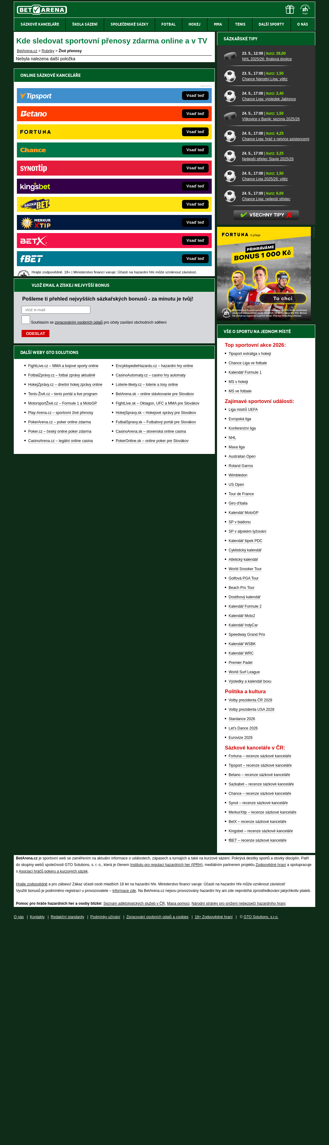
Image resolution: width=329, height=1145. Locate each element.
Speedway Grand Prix (247, 852)
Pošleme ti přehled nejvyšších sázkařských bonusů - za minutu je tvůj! (107, 89)
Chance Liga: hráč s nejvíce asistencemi (275, 357)
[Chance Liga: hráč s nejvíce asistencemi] (230, 354)
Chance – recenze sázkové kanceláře (260, 1011)
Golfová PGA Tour (244, 796)
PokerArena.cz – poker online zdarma (59, 212)
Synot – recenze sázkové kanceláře (258, 1021)
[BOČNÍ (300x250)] (264, 537)
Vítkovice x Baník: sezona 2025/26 (271, 337)
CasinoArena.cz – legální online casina (60, 231)
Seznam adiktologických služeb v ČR (134, 1121)
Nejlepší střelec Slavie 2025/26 (268, 377)
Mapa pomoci (178, 1121)
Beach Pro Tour (242, 806)
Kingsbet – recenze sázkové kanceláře (261, 1049)
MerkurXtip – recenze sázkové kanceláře (262, 1030)
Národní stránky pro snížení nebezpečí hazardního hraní (239, 1121)
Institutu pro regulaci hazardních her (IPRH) (166, 1083)
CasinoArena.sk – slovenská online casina (151, 221)
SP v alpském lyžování (247, 749)
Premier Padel (240, 881)
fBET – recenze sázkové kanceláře (257, 1058)
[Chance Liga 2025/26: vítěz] (230, 394)
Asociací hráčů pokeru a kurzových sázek (53, 1089)
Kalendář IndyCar (243, 843)
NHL (232, 656)
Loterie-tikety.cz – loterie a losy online (147, 174)
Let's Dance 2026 (243, 946)
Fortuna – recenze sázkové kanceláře (260, 974)
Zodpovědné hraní (271, 1083)
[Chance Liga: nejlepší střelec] (230, 414)
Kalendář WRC (241, 871)
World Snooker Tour (245, 787)
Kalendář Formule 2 (245, 824)
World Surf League (244, 890)
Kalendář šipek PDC (245, 759)
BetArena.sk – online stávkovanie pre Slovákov (155, 184)
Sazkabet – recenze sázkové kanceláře (261, 1002)
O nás (19, 1135)
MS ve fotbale (240, 609)
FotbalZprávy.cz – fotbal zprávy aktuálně (61, 165)
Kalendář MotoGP (243, 731)
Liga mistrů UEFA (243, 627)
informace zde (124, 1109)
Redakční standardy (67, 1135)
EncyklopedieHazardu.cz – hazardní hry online (154, 156)
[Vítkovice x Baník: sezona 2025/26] (230, 334)
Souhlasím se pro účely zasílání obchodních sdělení (99, 112)
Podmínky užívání (105, 1135)
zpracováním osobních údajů (79, 112)
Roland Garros (241, 684)
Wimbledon (238, 693)
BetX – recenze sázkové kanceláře (257, 1040)
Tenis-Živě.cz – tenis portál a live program (62, 184)
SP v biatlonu (240, 740)
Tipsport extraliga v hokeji (250, 572)
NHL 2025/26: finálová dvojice (267, 277)
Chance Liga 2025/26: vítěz (265, 397)
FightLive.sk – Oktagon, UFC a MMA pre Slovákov (157, 193)
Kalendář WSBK (242, 862)
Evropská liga (240, 637)
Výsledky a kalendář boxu (250, 899)
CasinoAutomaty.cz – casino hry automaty (150, 165)
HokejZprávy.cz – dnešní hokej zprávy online (65, 174)
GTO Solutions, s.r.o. (261, 1135)
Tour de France (241, 712)
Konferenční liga (242, 646)
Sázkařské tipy (241, 257)
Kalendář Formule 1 (245, 590)
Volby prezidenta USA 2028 (251, 927)
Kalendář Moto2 (242, 834)
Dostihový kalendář (245, 815)
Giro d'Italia (238, 721)
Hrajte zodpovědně (32, 1102)
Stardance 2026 (242, 937)
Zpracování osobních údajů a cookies (157, 1135)
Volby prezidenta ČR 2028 (250, 918)
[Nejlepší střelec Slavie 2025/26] (230, 374)
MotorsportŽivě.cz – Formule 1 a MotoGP (62, 193)
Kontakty (37, 1135)
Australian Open (242, 674)
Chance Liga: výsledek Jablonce (269, 317)
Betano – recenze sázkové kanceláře (259, 993)
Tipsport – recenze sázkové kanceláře (260, 983)
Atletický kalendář (243, 777)
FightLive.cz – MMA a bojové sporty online (63, 156)
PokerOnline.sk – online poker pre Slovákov (152, 231)
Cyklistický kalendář (245, 768)
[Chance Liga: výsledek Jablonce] (230, 314)
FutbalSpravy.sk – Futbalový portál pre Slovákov (156, 212)
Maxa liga (237, 665)
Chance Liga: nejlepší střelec (266, 417)
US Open (236, 702)
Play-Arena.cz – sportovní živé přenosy (60, 203)
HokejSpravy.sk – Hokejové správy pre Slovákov (156, 203)
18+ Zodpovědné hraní (214, 1135)
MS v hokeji (238, 600)
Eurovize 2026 (241, 955)
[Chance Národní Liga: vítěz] (230, 294)
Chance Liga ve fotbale (248, 581)
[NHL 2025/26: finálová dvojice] (230, 274)
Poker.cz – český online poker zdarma (59, 221)
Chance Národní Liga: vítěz (264, 297)
